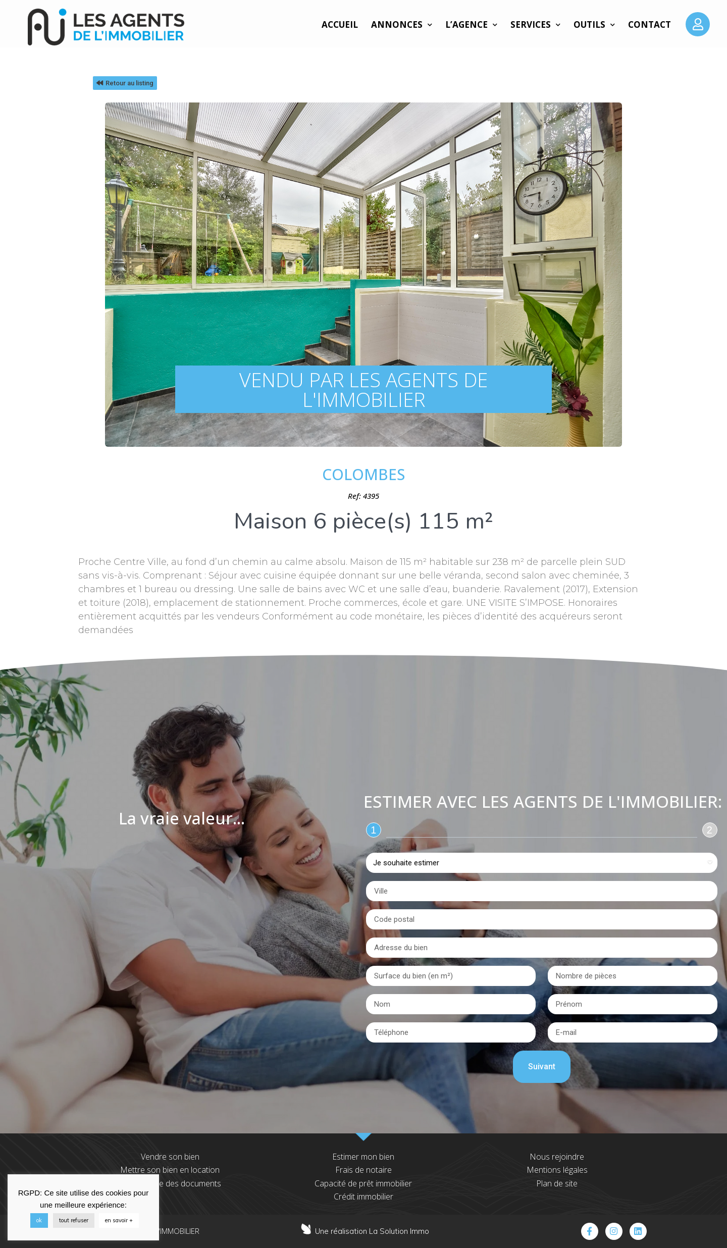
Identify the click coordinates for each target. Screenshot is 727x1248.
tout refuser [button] (73, 1220)
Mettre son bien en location (170, 1169)
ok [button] (39, 1220)
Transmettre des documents (170, 1183)
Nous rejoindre (557, 1156)
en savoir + (119, 1220)
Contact (649, 24)
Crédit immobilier (363, 1196)
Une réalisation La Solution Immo (372, 1231)
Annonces (401, 25)
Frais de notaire (363, 1169)
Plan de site (557, 1183)
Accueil (340, 24)
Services (535, 25)
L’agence (471, 25)
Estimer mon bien (363, 1156)
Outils (594, 25)
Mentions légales (557, 1169)
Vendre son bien (170, 1156)
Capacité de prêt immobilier (363, 1183)
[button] (125, 83)
